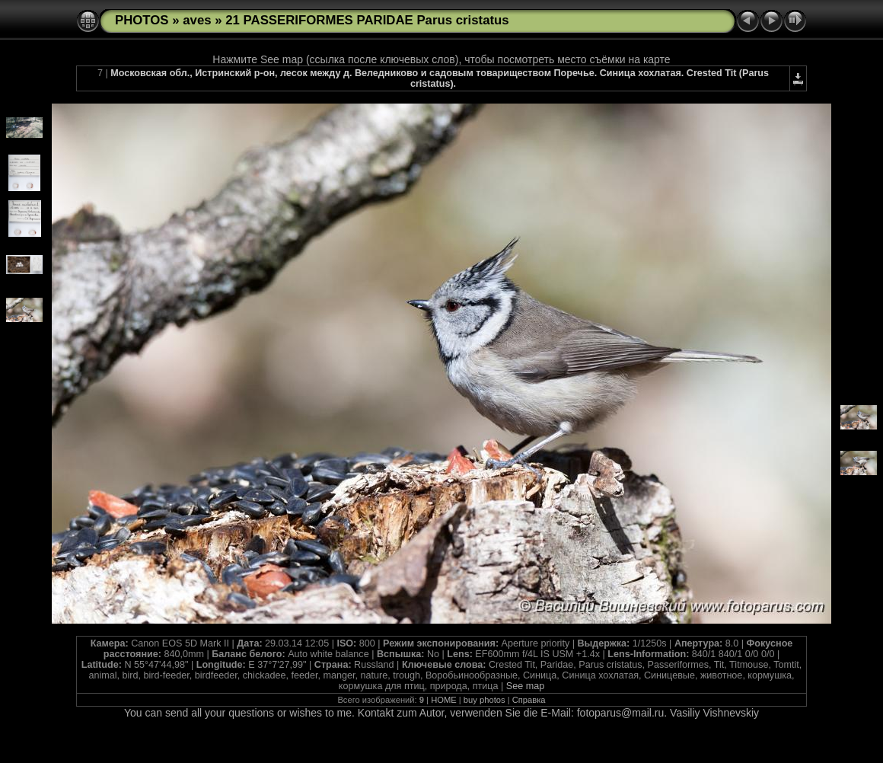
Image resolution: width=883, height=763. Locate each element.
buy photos (484, 699)
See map (525, 686)
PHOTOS (142, 20)
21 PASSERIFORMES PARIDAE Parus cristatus (366, 20)
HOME (444, 699)
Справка (529, 699)
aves (197, 20)
